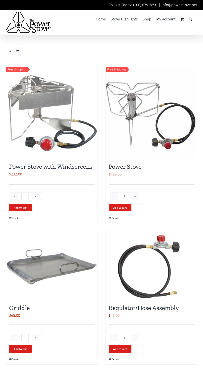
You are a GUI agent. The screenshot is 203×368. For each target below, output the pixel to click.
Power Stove (125, 166)
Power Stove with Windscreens (50, 166)
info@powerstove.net (179, 4)
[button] (190, 19)
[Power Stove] (151, 113)
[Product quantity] (25, 196)
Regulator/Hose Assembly (144, 308)
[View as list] (18, 51)
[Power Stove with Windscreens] (51, 113)
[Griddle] (51, 265)
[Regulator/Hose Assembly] (151, 265)
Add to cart (20, 207)
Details (16, 218)
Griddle (19, 308)
